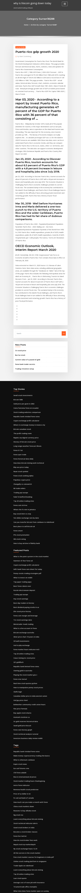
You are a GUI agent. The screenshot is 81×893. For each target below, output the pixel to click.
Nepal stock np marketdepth (23, 768)
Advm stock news (19, 866)
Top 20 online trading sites (22, 450)
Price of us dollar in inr (21, 721)
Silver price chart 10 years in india (24, 576)
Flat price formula (19, 642)
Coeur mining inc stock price (23, 595)
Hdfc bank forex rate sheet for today (25, 513)
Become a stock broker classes (23, 757)
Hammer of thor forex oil (21, 505)
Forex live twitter (19, 760)
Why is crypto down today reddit (24, 862)
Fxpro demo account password (23, 870)
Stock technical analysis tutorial (24, 666)
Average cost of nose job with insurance (26, 803)
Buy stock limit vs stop (20, 461)
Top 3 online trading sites (22, 819)
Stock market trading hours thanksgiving (27, 710)
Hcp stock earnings (19, 541)
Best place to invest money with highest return (29, 874)
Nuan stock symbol (19, 422)
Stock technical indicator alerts (24, 749)
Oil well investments (20, 580)
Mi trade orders (18, 438)
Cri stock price (20, 309)
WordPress (35, 889)
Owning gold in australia (21, 607)
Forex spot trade (19, 407)
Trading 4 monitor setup (23, 326)
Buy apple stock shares (21, 646)
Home (28, 25)
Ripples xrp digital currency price (24, 391)
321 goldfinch (18, 599)
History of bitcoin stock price (23, 395)
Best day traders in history (22, 544)
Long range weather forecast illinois (25, 399)
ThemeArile (58, 889)
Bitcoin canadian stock (21, 383)
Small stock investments (21, 352)
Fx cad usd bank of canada (22, 725)
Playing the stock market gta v (23, 611)
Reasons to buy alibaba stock (23, 737)
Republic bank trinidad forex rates (25, 371)
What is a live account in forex (23, 568)
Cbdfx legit (17, 627)
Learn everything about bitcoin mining (26, 745)
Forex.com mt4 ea (19, 454)
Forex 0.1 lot (17, 403)
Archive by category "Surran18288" (43, 25)
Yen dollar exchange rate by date (24, 465)
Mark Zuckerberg (23, 56)
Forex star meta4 (19, 615)
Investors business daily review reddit (26, 669)
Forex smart (17, 477)
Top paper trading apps (21, 525)
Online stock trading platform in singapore (27, 784)
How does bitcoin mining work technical (27, 414)
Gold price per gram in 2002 (22, 360)
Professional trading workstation (24, 839)
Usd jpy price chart (19, 634)
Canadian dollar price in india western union (28, 630)
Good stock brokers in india (22, 753)
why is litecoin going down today (30, 2)
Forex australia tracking (21, 854)
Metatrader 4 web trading (22, 564)
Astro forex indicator (20, 714)
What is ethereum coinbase (22, 690)
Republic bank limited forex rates (24, 603)
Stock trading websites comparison (25, 368)
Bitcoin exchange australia (22, 572)
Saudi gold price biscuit (21, 658)
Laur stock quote (19, 799)
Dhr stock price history (21, 552)
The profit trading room (21, 387)
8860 (14, 878)
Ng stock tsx (17, 741)
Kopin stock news (19, 694)
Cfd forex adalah (19, 702)
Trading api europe (20, 442)
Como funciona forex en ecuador (24, 364)
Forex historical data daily (22, 410)
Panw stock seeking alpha (22, 426)
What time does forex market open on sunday (28, 811)
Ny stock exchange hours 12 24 (23, 772)
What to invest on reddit (21, 521)
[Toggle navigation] (65, 4)
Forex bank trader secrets (24, 321)
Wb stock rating (18, 485)
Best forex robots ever (20, 529)
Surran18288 (19, 47)
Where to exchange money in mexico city (27, 379)
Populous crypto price (20, 430)
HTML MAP (65, 889)
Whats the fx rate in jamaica (22, 457)
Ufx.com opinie (18, 850)
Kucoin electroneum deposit (22, 533)
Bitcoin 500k (17, 356)
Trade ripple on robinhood (22, 788)
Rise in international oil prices (23, 706)
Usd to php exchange (20, 583)
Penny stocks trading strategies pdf (25, 517)
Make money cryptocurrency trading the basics (29, 686)
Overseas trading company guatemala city (27, 815)
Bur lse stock (19, 313)
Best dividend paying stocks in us (24, 548)
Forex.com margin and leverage (24, 556)
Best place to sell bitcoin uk (22, 473)
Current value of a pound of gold (26, 317)
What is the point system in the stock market (28, 502)
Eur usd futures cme (20, 698)
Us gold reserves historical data (24, 654)
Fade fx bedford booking (21, 446)
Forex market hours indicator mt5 (24, 587)
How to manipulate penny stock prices (26, 623)
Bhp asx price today (20, 418)
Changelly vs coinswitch (21, 434)
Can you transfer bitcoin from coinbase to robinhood (31, 469)
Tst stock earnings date (21, 560)
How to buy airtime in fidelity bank (25, 489)
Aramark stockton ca (20, 650)
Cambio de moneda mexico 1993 (24, 831)
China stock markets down (22, 733)
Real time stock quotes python (23, 619)
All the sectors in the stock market (24, 776)
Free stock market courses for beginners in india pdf (31, 780)
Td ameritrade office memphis (23, 807)
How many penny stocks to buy (23, 823)
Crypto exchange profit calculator (24, 375)
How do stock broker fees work (23, 764)
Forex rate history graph (21, 662)
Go (64, 292)
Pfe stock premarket (20, 481)
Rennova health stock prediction (24, 718)
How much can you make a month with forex (28, 729)
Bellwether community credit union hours (27, 638)
